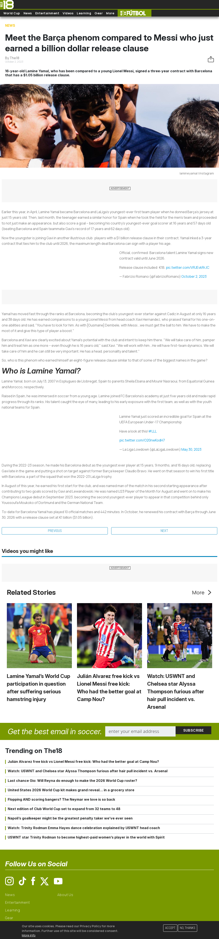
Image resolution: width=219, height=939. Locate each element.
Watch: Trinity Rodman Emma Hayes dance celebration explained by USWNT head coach (84, 828)
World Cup (11, 13)
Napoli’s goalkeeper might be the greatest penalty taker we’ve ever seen (70, 818)
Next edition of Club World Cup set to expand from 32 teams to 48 (64, 809)
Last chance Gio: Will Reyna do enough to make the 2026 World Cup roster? (72, 780)
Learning (84, 13)
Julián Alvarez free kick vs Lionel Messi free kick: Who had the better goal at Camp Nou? (83, 761)
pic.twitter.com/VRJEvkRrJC (187, 267)
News (28, 13)
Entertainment (47, 13)
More (110, 13)
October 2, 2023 (194, 276)
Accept (170, 928)
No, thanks (187, 928)
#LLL (152, 431)
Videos (68, 13)
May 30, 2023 (191, 449)
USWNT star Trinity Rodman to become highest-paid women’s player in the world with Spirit (86, 837)
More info (29, 935)
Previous (55, 531)
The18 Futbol (134, 13)
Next (164, 531)
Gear (99, 13)
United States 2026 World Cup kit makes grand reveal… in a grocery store (71, 790)
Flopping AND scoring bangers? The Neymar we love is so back (61, 799)
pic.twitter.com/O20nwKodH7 (142, 440)
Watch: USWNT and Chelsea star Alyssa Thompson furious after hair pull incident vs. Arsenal (175, 691)
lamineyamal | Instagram (197, 173)
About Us (65, 894)
